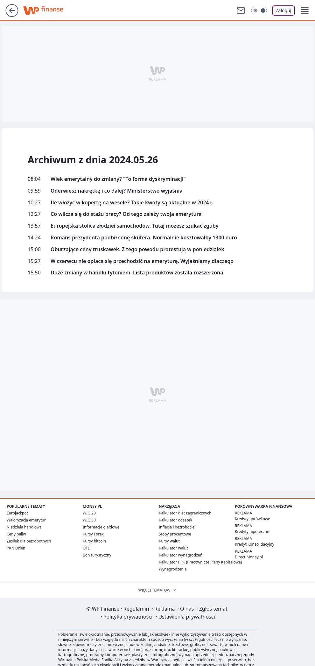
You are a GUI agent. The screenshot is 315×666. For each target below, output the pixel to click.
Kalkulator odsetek (175, 520)
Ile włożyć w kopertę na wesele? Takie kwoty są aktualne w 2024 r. (132, 202)
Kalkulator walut (173, 548)
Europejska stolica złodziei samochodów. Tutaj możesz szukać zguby (134, 226)
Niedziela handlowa (24, 527)
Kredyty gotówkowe (252, 518)
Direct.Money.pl (249, 557)
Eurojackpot (17, 513)
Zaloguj (283, 10)
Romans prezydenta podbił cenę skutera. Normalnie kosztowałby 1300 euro (144, 237)
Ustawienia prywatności (185, 616)
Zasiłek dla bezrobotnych (29, 541)
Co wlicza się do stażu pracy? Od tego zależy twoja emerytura (126, 214)
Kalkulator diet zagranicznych (185, 513)
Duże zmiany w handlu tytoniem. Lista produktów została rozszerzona (137, 272)
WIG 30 (89, 520)
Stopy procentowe (175, 534)
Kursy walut (169, 541)
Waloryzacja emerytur (26, 520)
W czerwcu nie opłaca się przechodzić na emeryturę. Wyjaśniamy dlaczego (142, 261)
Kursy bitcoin (94, 541)
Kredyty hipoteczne (252, 531)
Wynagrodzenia (173, 569)
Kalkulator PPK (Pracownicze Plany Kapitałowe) (200, 562)
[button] (305, 10)
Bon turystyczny (97, 555)
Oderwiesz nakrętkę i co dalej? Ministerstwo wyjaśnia (117, 191)
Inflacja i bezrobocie (176, 527)
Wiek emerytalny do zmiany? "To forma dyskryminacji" (118, 179)
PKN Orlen (16, 548)
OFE (86, 548)
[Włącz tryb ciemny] (259, 10)
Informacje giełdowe (101, 527)
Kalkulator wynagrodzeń (180, 555)
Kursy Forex (93, 534)
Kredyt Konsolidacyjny (254, 544)
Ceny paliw (16, 534)
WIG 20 (89, 513)
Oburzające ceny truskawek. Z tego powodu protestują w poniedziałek (137, 249)
